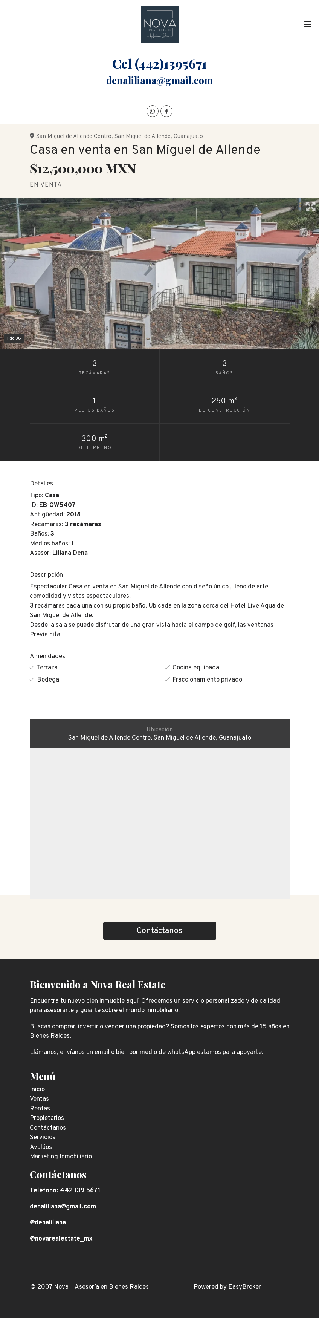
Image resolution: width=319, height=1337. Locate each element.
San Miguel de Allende (142, 136)
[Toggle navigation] (307, 24)
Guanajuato (188, 136)
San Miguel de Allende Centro (73, 136)
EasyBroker (244, 1287)
